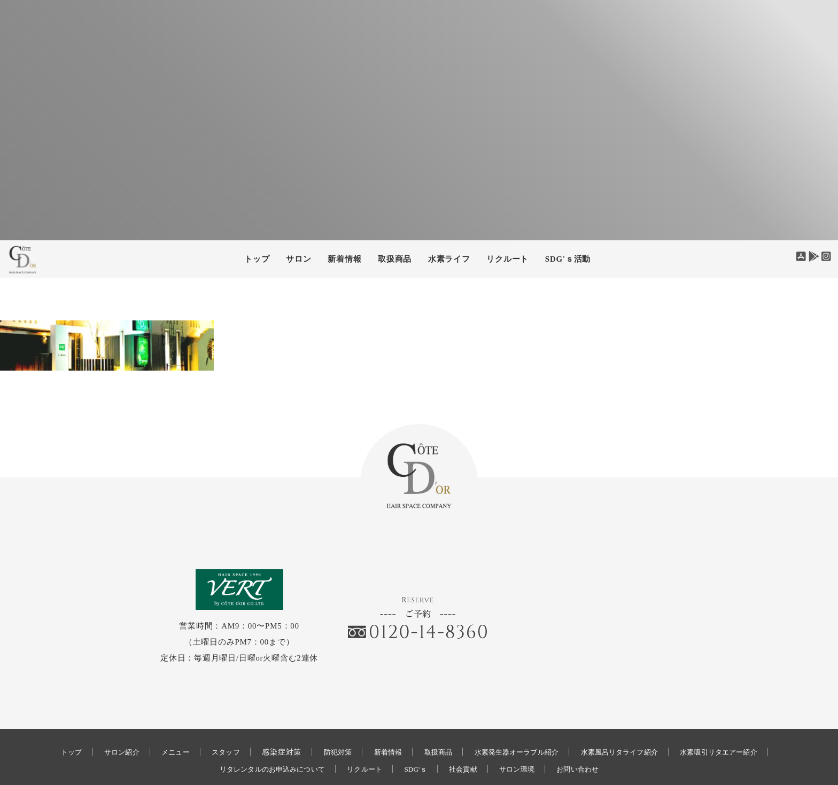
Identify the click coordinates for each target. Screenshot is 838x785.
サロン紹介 (100, 716)
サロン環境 (526, 733)
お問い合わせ (592, 733)
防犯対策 (326, 716)
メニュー (157, 716)
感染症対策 (269, 716)
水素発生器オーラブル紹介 (519, 716)
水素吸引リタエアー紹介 (740, 716)
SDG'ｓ (417, 733)
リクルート (507, 259)
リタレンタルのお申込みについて (262, 733)
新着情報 (380, 716)
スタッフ (211, 716)
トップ (256, 259)
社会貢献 (468, 733)
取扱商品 (395, 259)
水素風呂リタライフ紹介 (631, 716)
